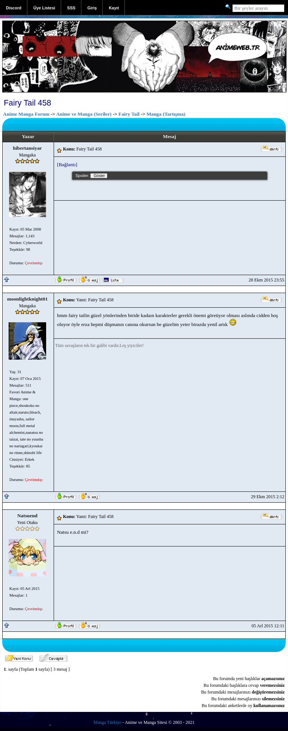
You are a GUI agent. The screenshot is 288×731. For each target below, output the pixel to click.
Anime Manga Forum (26, 114)
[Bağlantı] (67, 164)
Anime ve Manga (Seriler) (84, 114)
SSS (71, 8)
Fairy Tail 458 (27, 102)
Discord (13, 8)
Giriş (92, 8)
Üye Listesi (44, 8)
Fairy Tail (129, 114)
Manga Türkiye (107, 722)
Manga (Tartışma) (166, 114)
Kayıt (114, 8)
